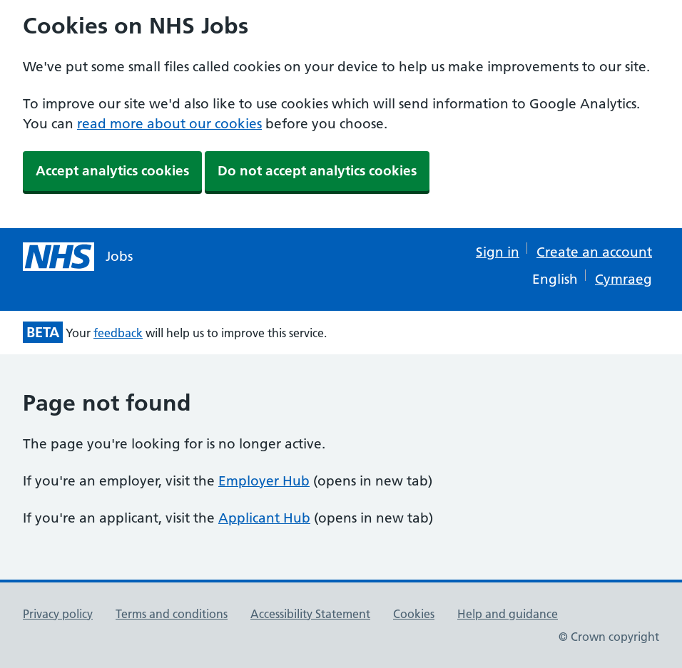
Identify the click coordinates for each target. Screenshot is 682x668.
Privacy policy (58, 614)
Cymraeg (623, 279)
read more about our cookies (169, 123)
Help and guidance (507, 614)
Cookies (413, 614)
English (555, 279)
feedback (118, 333)
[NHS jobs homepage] (78, 256)
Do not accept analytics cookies (317, 171)
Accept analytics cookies (112, 171)
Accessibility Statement (310, 614)
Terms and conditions (172, 614)
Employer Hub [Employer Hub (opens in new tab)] (264, 481)
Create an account (594, 252)
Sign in (497, 252)
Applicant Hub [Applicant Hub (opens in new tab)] (264, 518)
